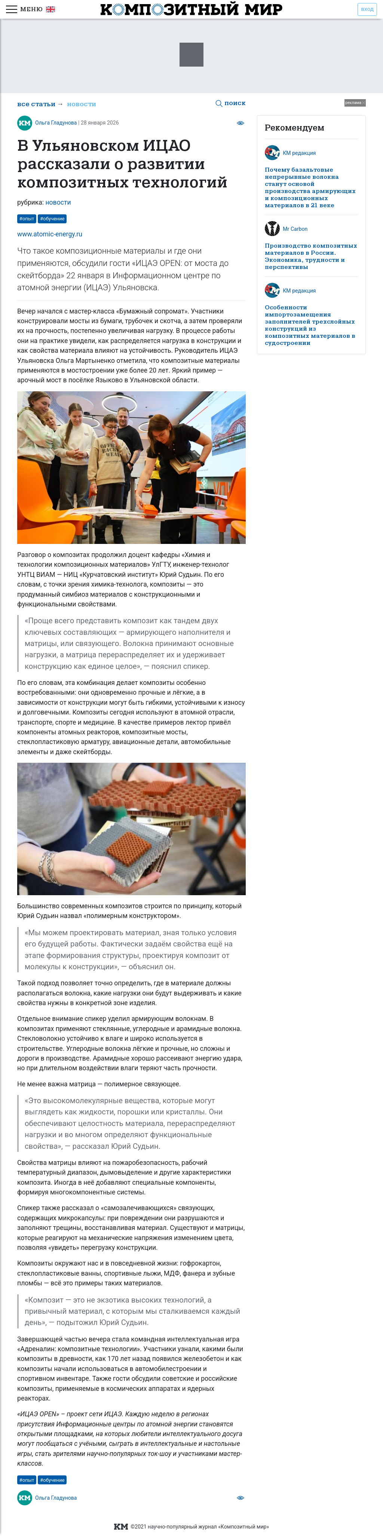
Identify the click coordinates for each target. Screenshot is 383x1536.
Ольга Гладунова (56, 123)
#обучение (52, 218)
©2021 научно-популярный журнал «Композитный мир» (191, 1527)
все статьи (36, 104)
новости (81, 104)
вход (367, 9)
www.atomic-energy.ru (49, 234)
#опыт (26, 218)
